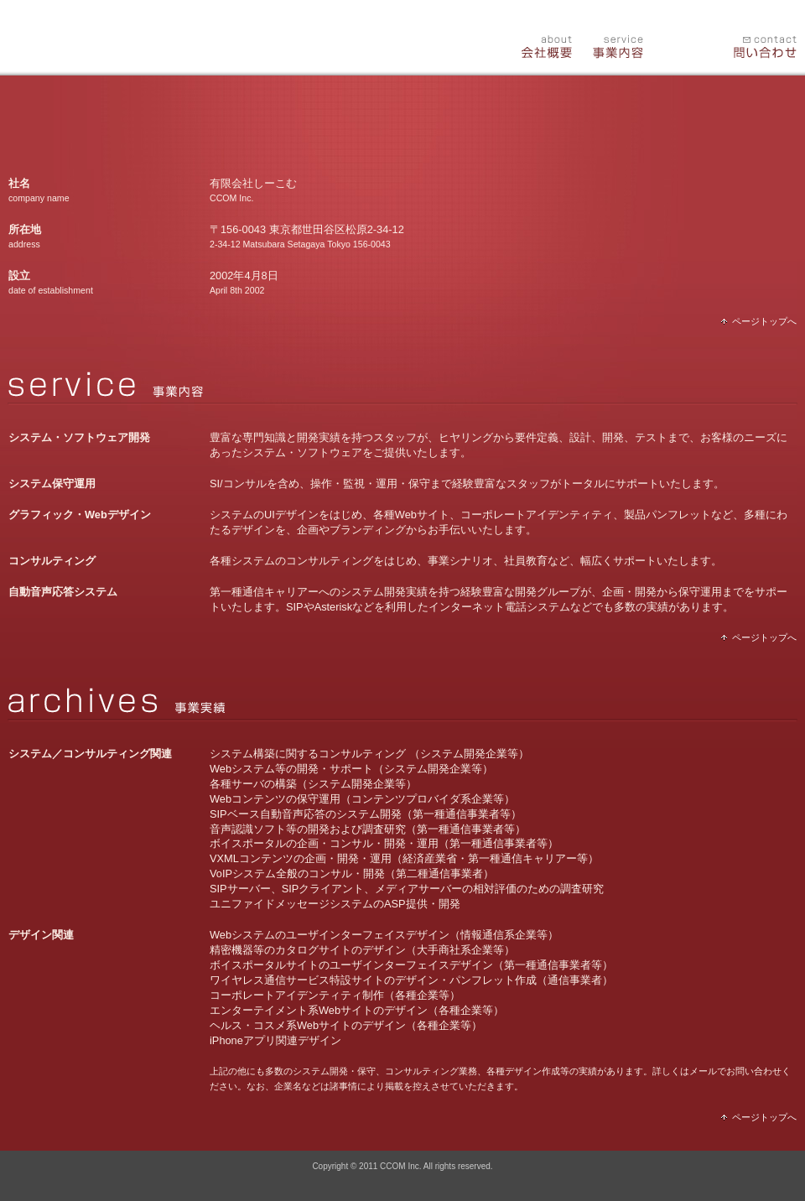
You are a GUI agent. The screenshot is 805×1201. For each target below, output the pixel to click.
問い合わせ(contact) (760, 44)
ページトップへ (759, 321)
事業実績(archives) (686, 44)
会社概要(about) (538, 44)
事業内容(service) (612, 44)
